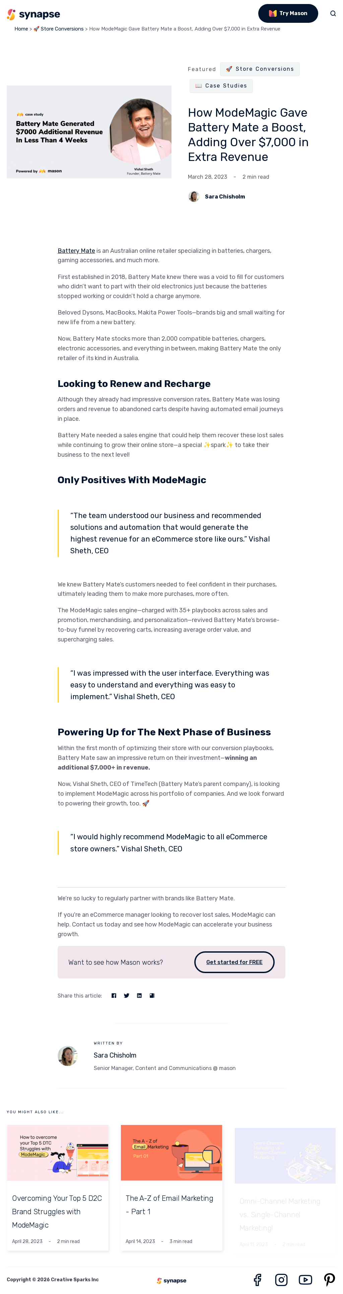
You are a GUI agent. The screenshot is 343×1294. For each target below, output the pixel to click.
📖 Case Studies (221, 85)
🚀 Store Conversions (58, 29)
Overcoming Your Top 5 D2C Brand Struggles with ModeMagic (57, 1212)
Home (21, 29)
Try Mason (288, 13)
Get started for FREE (234, 962)
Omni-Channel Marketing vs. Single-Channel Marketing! (280, 1212)
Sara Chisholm (225, 197)
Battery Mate (76, 251)
